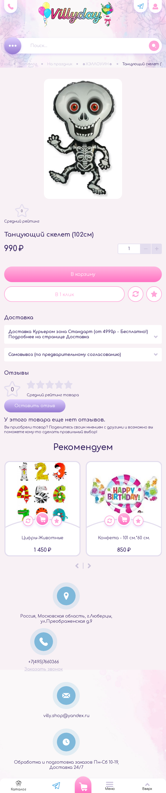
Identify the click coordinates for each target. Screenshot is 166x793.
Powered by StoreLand (83, 774)
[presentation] (77, 555)
